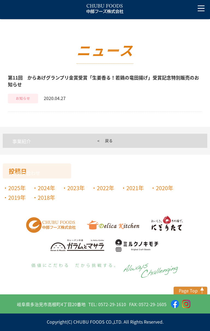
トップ (12, 27)
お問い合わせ (26, 172)
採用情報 (21, 157)
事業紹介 (21, 141)
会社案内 (21, 58)
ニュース (21, 42)
